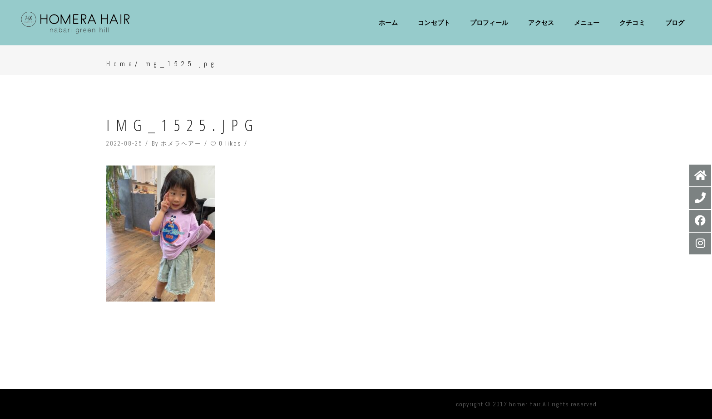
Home (120, 63)
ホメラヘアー (181, 143)
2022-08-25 (124, 143)
